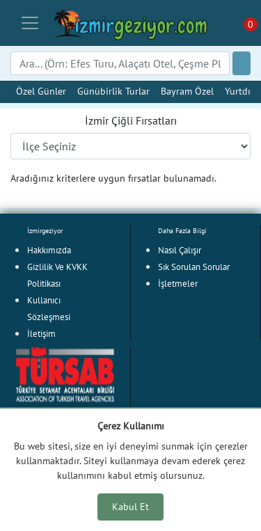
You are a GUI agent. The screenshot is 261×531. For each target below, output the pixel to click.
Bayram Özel (187, 90)
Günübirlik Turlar (113, 90)
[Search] (120, 63)
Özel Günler (41, 90)
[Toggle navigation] (29, 23)
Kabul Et (130, 506)
